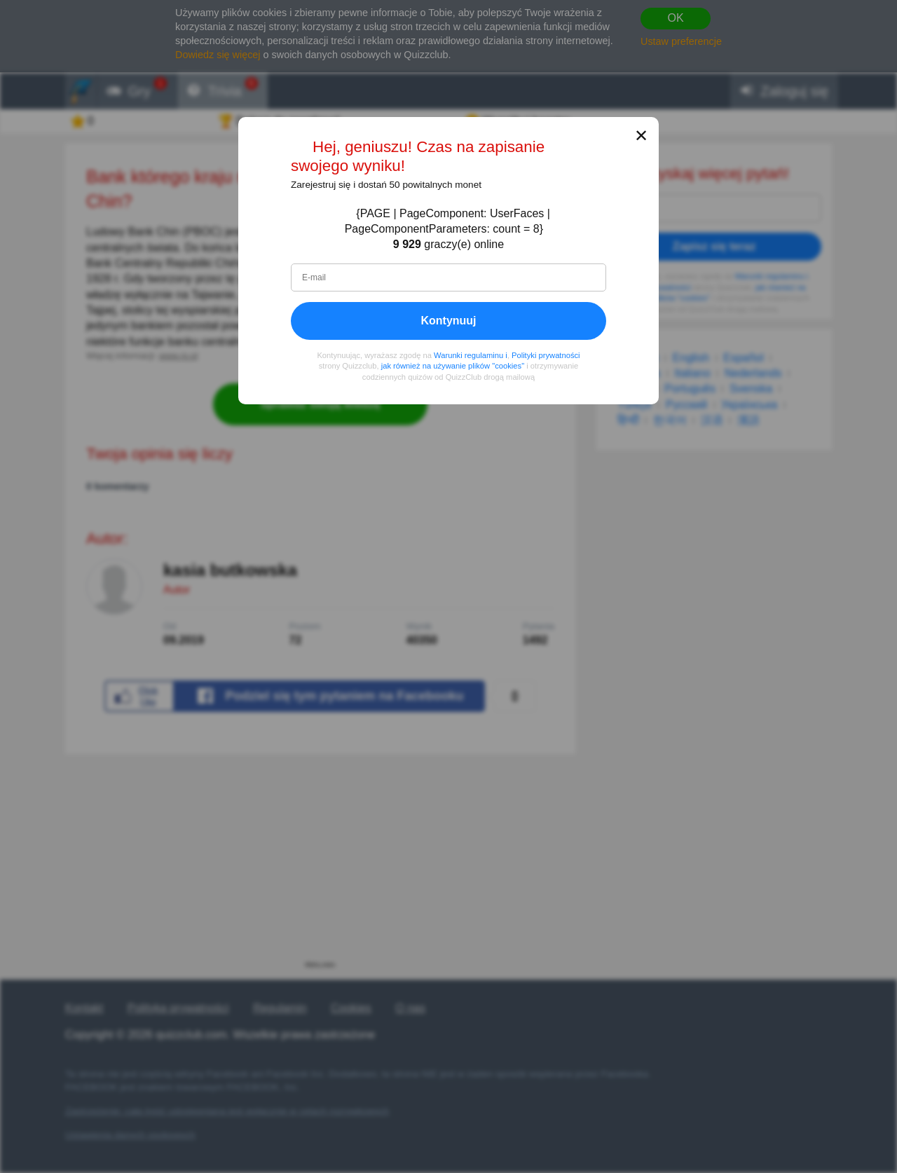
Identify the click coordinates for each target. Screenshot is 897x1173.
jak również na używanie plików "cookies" (452, 366)
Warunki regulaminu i (470, 355)
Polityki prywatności (546, 355)
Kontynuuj (448, 321)
